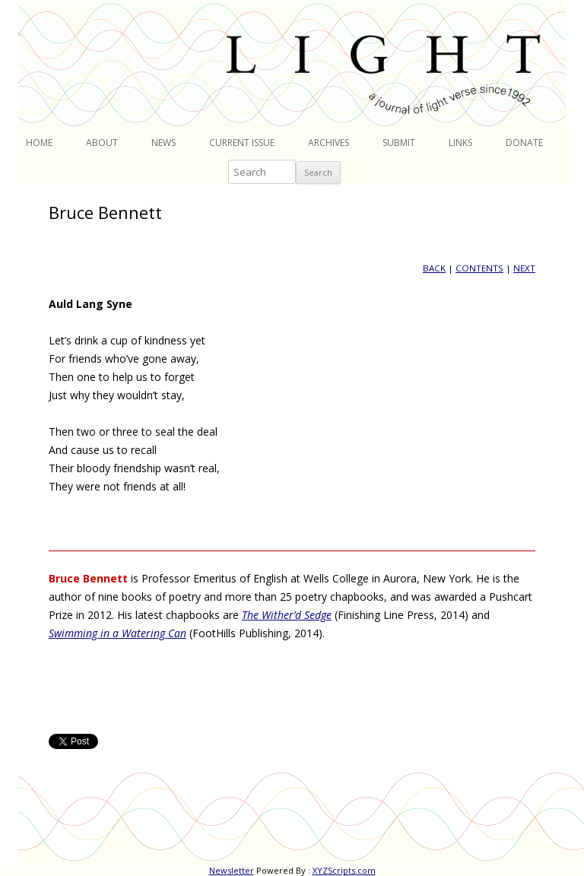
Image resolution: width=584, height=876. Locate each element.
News (163, 142)
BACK (434, 268)
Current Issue (242, 142)
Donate (524, 142)
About (102, 142)
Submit (398, 142)
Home (39, 142)
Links (460, 142)
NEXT (524, 268)
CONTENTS (479, 268)
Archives (328, 142)
